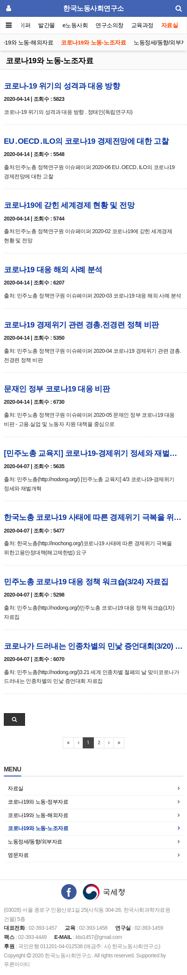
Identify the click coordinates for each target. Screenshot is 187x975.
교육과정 (142, 25)
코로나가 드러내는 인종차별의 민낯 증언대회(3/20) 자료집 (93, 646)
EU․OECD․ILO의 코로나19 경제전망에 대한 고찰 (86, 141)
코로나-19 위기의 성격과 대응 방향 (62, 86)
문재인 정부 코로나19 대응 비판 (57, 389)
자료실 (169, 25)
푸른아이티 (17, 964)
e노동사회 (75, 25)
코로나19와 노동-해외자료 (38, 815)
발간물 (46, 25)
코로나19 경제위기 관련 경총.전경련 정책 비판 (81, 325)
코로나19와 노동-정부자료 (38, 802)
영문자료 (18, 855)
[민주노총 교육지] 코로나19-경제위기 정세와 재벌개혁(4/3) (93, 453)
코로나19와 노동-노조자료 (93, 42)
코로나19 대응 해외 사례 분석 (53, 269)
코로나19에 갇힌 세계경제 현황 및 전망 (69, 205)
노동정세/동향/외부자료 (35, 842)
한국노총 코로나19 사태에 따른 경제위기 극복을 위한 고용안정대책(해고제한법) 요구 (93, 517)
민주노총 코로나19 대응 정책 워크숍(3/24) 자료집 (86, 581)
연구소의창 (109, 25)
